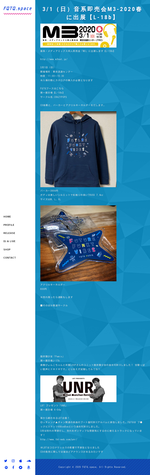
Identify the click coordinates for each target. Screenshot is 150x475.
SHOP (7, 249)
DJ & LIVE (10, 241)
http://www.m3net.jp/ (54, 59)
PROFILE (9, 225)
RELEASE (9, 233)
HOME (7, 216)
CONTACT (10, 258)
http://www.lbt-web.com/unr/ (58, 439)
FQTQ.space (89, 467)
